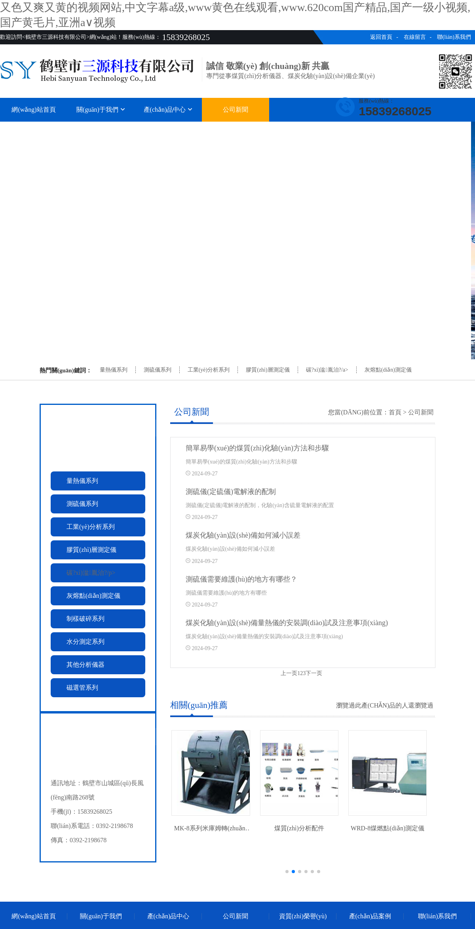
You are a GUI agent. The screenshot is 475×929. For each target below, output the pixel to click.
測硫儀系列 (157, 370)
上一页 (289, 673)
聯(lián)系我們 (454, 37)
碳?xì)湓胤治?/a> (327, 370)
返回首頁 (381, 37)
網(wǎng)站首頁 (33, 109)
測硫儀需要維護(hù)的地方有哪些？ (241, 579)
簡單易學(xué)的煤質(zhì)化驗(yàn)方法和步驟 (257, 448)
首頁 (395, 412)
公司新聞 (235, 109)
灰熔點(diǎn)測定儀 (388, 370)
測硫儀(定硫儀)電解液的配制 (231, 492)
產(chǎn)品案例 (370, 129)
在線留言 (415, 37)
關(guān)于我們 (100, 109)
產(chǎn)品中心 (168, 109)
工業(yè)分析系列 (209, 370)
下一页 (314, 673)
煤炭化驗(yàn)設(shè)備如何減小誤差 (243, 535)
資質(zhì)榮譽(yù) (303, 129)
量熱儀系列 (113, 370)
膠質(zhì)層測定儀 (267, 370)
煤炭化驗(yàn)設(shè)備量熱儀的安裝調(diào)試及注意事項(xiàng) (287, 623)
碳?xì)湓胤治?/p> (90, 572)
